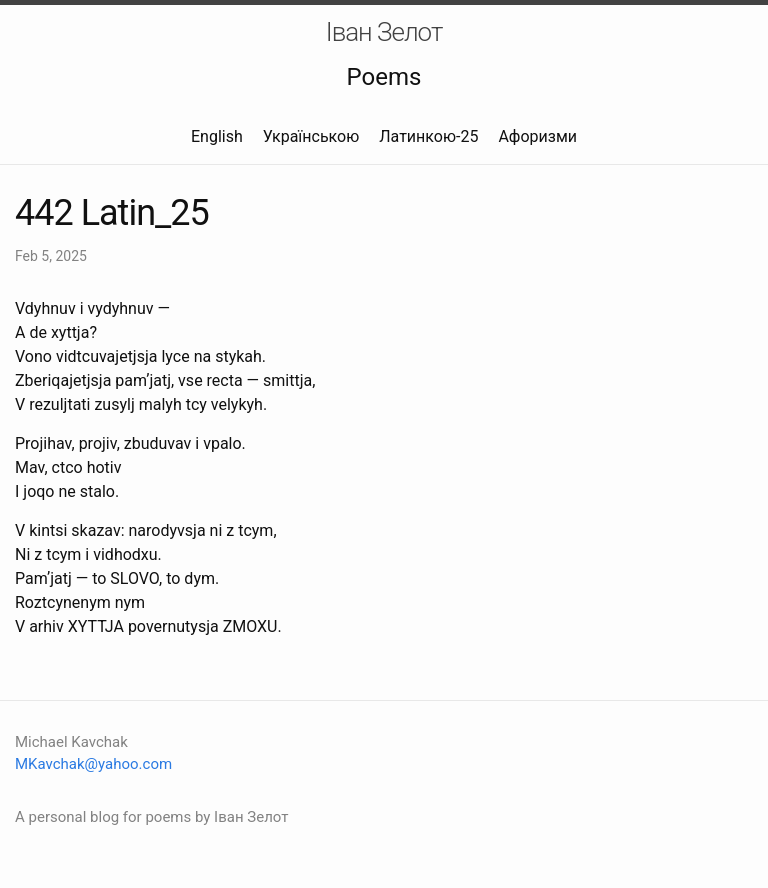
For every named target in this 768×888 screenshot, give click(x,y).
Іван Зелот (384, 32)
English (217, 136)
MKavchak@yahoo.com (93, 764)
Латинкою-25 (428, 136)
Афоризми (537, 136)
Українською (311, 136)
